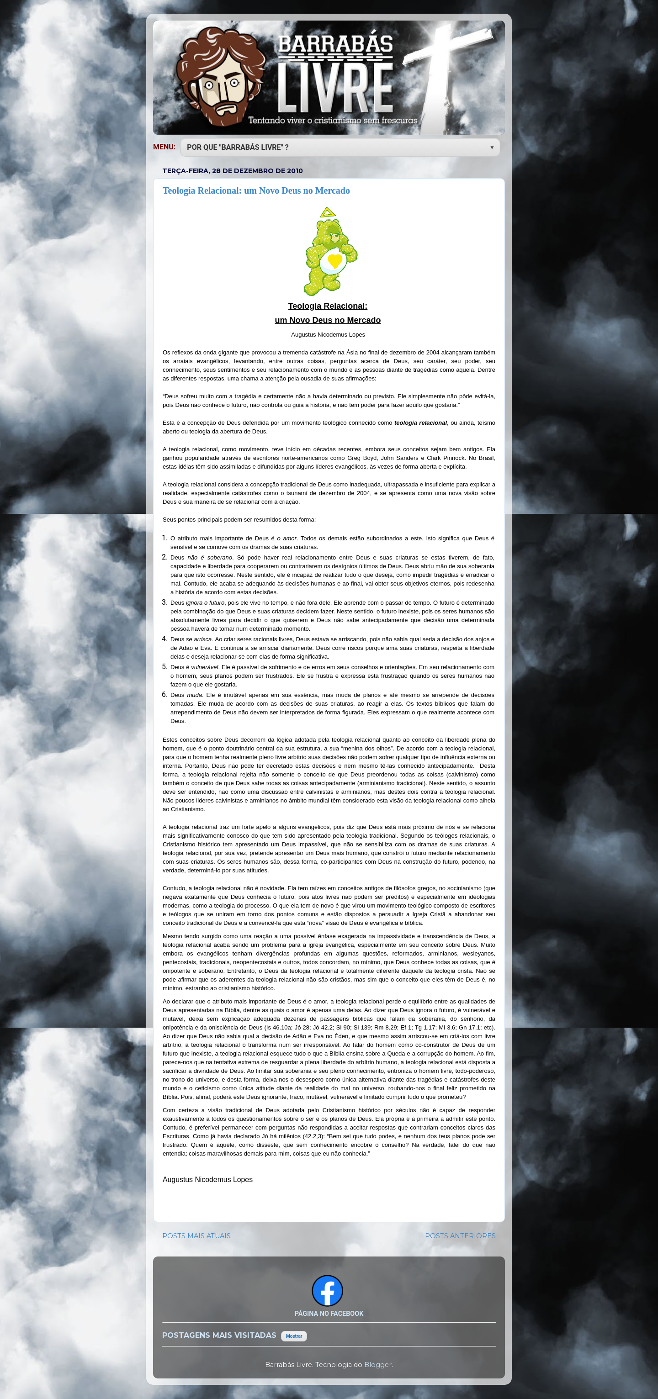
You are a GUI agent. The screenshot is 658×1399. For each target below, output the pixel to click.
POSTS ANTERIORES (460, 1236)
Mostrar (294, 1336)
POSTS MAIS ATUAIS (196, 1236)
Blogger (378, 1365)
